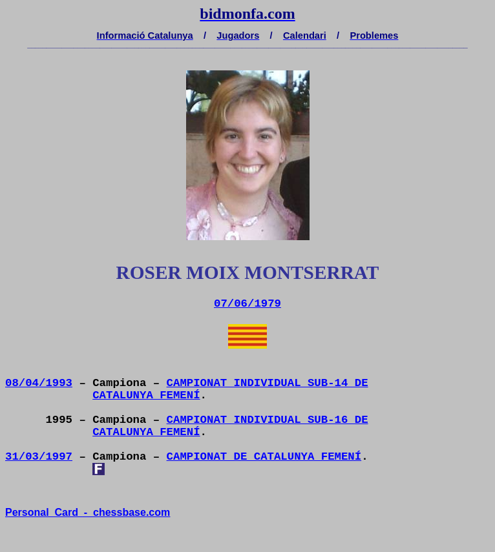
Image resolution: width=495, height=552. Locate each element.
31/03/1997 (38, 457)
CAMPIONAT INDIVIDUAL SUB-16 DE (267, 420)
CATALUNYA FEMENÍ (146, 395)
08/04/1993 (38, 383)
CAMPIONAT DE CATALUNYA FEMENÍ (264, 457)
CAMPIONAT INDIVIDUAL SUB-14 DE (267, 383)
